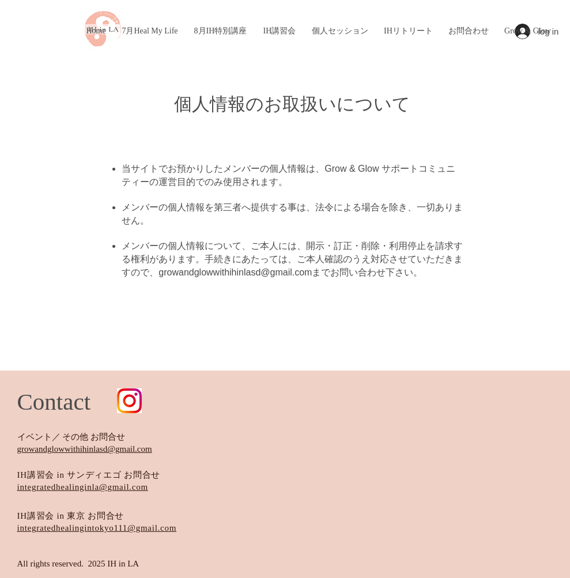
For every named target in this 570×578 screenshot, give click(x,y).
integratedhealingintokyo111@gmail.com (97, 527)
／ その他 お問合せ (89, 436)
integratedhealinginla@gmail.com (82, 487)
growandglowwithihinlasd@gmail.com (235, 272)
